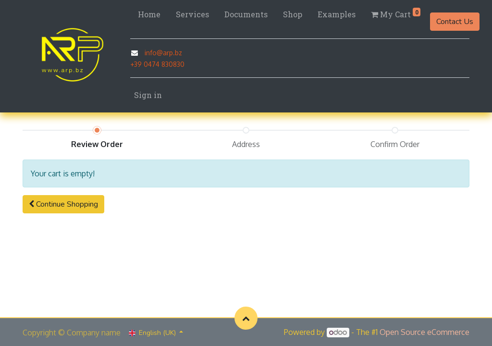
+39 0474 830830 (157, 64)
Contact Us (454, 21)
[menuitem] (149, 14)
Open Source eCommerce (424, 332)
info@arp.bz (163, 53)
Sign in (148, 95)
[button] (63, 204)
